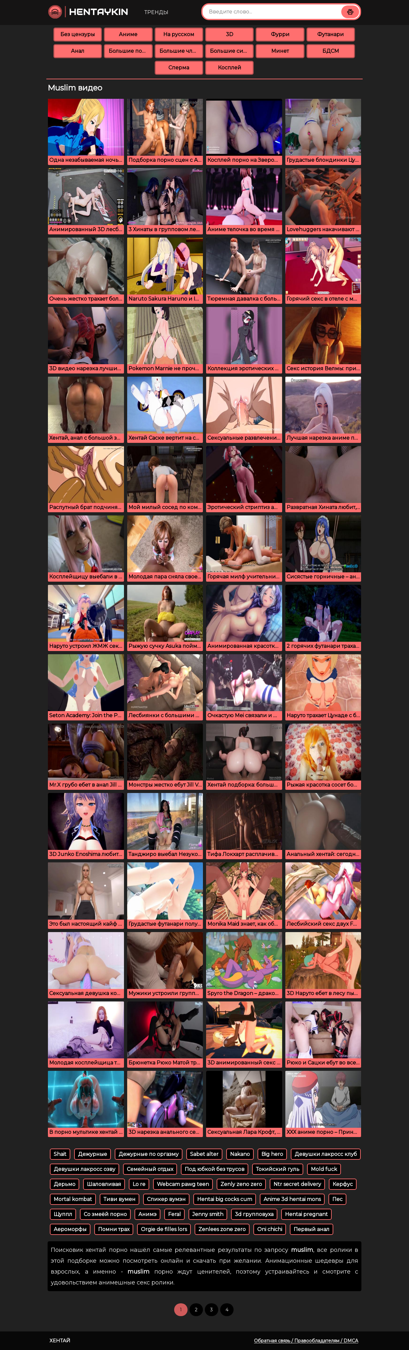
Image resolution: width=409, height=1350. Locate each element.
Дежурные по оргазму (149, 1154)
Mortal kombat (73, 1199)
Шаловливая (104, 1184)
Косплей (229, 68)
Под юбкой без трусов (214, 1169)
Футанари (330, 34)
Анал (77, 51)
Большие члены (181, 51)
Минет (280, 51)
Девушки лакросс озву (84, 1169)
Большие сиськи (232, 51)
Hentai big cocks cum (224, 1199)
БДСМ (330, 51)
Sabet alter (204, 1154)
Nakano (240, 1154)
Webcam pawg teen (183, 1184)
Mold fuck (324, 1169)
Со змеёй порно (105, 1214)
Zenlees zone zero (222, 1229)
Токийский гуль (277, 1169)
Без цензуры (77, 34)
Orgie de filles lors (164, 1229)
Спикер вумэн (166, 1199)
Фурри (280, 34)
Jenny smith (207, 1214)
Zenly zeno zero (241, 1184)
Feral (174, 1214)
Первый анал (311, 1229)
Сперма (178, 68)
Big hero (272, 1154)
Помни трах (113, 1229)
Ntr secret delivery (297, 1184)
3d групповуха (254, 1214)
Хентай (60, 1341)
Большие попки (130, 51)
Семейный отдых (150, 1169)
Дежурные (92, 1154)
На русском (178, 34)
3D (229, 34)
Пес (337, 1199)
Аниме (128, 34)
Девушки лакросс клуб (326, 1154)
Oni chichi (269, 1229)
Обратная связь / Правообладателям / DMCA (306, 1341)
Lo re (139, 1184)
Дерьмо (64, 1184)
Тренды (156, 12)
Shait (60, 1154)
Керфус (343, 1184)
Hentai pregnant (306, 1214)
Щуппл (63, 1214)
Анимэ (147, 1214)
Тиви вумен (119, 1199)
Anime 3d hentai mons (292, 1199)
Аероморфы (70, 1229)
